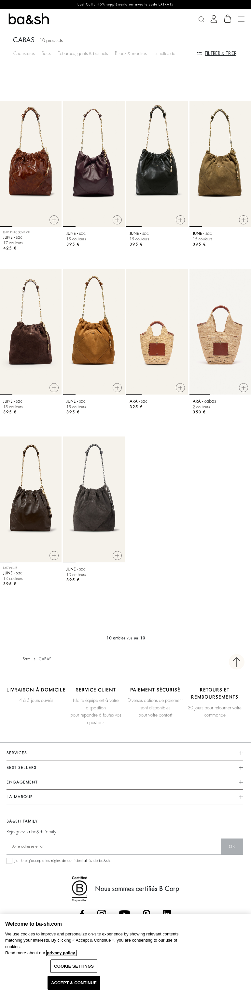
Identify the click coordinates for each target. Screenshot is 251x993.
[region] (125, 953)
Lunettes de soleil (170, 53)
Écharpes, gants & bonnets (83, 53)
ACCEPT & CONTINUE (74, 982)
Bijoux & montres (130, 53)
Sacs (46, 53)
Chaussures (24, 53)
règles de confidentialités (71, 861)
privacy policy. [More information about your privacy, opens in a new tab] (61, 952)
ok (232, 847)
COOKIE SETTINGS (74, 966)
